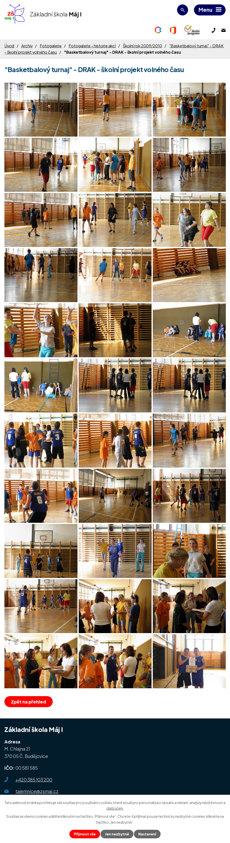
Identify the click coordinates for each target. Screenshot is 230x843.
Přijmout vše (85, 834)
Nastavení (147, 834)
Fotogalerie (51, 45)
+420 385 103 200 (33, 779)
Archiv (27, 45)
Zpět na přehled (28, 701)
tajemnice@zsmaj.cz (36, 791)
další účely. (115, 808)
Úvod (9, 45)
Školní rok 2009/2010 (142, 45)
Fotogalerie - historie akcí (92, 45)
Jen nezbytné (117, 834)
